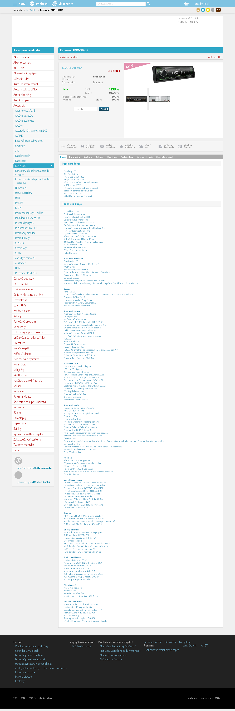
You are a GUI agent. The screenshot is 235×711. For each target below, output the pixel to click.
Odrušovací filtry (23, 192)
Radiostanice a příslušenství (29, 402)
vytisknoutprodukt (91, 146)
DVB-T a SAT (20, 284)
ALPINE (19, 135)
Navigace (18, 391)
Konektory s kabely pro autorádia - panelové (32, 180)
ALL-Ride (18, 68)
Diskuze (99, 156)
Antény (19, 125)
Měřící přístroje (22, 353)
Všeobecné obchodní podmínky (31, 646)
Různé (17, 412)
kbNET (204, 645)
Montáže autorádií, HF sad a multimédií (120, 650)
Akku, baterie (21, 57)
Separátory (21, 248)
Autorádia (19, 105)
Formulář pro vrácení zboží (29, 655)
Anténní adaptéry (24, 115)
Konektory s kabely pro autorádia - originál (32, 172)
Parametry (74, 156)
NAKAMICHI (21, 187)
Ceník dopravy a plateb (27, 650)
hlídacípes (148, 146)
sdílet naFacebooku (169, 146)
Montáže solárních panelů (113, 655)
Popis (63, 156)
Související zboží (145, 156)
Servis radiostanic (153, 642)
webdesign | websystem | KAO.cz (205, 698)
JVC (17, 150)
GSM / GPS (19, 305)
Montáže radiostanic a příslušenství (118, 646)
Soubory (88, 156)
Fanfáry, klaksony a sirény (28, 294)
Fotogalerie (184, 642)
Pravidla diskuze (23, 676)
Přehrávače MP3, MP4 (26, 273)
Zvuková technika (23, 445)
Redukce (18, 407)
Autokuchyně (21, 100)
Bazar (16, 450)
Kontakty (20, 681)
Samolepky (19, 418)
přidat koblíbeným (130, 146)
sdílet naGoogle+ (188, 146)
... (114, 70)
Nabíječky (18, 369)
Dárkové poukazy (23, 278)
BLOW (18, 207)
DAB (17, 268)
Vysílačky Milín (190, 645)
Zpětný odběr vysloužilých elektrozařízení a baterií (41, 668)
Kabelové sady (22, 155)
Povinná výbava (22, 396)
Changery (20, 145)
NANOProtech (21, 375)
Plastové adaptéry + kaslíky (29, 212)
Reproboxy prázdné (25, 233)
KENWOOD (31, 9)
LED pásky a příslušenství (28, 332)
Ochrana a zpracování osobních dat (33, 663)
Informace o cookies (25, 672)
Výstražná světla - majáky (28, 434)
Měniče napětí (21, 348)
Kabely (17, 316)
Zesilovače (20, 263)
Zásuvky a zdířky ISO (25, 258)
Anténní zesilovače (24, 120)
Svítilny (17, 428)
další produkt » (214, 57)
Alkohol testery (22, 62)
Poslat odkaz (127, 156)
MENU (22, 3)
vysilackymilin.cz (44, 698)
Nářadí (17, 386)
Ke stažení (170, 642)
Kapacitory (20, 160)
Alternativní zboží (164, 156)
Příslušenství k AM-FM (26, 228)
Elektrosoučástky (23, 289)
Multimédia (19, 364)
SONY (18, 253)
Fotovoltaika (20, 300)
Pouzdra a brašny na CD (27, 217)
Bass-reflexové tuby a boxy (29, 140)
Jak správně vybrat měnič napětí (162, 650)
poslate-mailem (110, 146)
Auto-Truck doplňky (25, 89)
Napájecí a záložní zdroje (27, 380)
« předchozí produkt (69, 57)
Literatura (19, 343)
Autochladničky (22, 95)
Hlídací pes (112, 156)
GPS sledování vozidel (111, 659)
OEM (17, 197)
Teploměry (19, 423)
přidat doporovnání (71, 146)
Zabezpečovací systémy (27, 439)
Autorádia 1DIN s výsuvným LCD (31, 130)
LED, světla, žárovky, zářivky (29, 337)
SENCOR (19, 243)
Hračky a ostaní (22, 311)
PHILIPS (19, 202)
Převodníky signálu (24, 222)
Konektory (19, 327)
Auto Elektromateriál (25, 84)
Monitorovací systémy (26, 359)
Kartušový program (24, 321)
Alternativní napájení (25, 73)
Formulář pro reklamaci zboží (30, 659)
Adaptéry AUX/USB (25, 110)
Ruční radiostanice (81, 646)
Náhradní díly (20, 78)
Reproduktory (22, 238)
